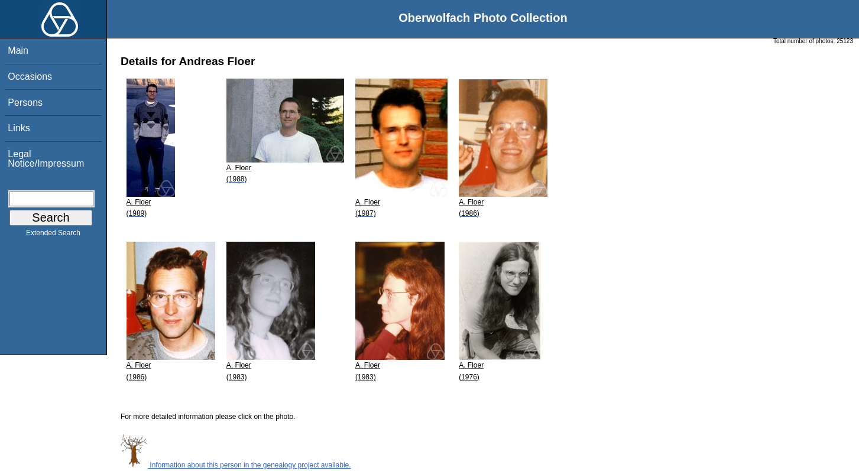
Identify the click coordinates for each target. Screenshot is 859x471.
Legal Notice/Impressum (46, 158)
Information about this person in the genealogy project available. (236, 465)
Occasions (30, 77)
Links (19, 128)
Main (18, 51)
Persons (25, 103)
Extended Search (53, 235)
